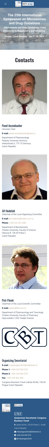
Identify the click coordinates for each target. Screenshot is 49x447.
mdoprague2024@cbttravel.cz (24, 365)
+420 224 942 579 (19, 374)
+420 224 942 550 (14, 378)
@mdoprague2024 (24, 439)
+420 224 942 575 (19, 369)
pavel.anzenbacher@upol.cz (22, 133)
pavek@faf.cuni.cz (17, 308)
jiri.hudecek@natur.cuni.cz (21, 219)
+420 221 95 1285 (17, 223)
